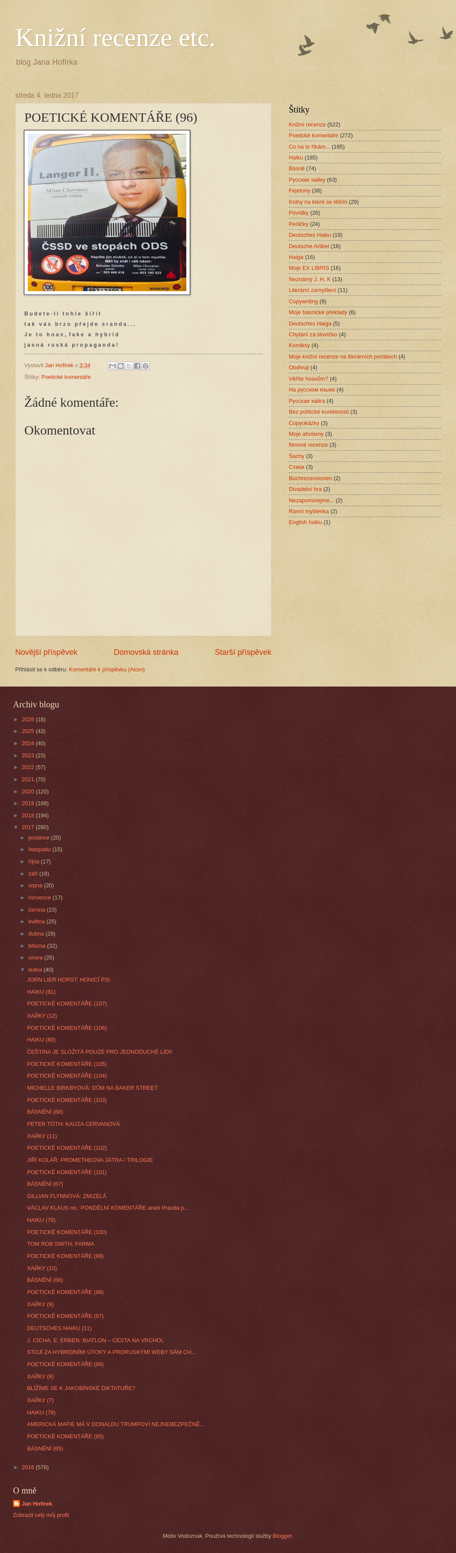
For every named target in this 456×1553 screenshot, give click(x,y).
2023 (29, 755)
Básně (297, 168)
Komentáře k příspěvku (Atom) (107, 669)
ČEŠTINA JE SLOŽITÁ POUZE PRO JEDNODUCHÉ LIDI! (99, 1052)
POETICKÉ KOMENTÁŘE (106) (67, 1028)
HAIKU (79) (41, 1220)
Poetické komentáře (66, 377)
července (40, 897)
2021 (29, 779)
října (34, 861)
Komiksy (299, 345)
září (33, 873)
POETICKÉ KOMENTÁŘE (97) (65, 1316)
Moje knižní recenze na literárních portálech (343, 356)
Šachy (296, 456)
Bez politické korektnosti (319, 411)
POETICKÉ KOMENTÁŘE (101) (67, 1172)
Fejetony (299, 190)
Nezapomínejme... (311, 500)
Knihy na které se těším (318, 202)
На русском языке (312, 389)
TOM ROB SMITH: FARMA (60, 1244)
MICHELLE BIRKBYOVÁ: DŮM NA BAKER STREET (92, 1088)
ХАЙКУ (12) (42, 1015)
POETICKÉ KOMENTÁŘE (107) (67, 1003)
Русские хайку (307, 179)
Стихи (296, 467)
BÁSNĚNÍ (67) (45, 1184)
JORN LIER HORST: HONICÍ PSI (68, 979)
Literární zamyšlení (312, 290)
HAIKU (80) (41, 1039)
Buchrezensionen (310, 478)
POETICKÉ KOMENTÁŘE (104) (67, 1075)
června (37, 909)
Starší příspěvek (243, 652)
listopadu (40, 849)
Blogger (282, 1536)
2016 (29, 1467)
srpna (36, 885)
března (37, 945)
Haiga (296, 257)
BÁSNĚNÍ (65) (45, 1448)
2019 (29, 803)
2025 (29, 731)
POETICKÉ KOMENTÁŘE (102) (67, 1148)
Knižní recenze (307, 124)
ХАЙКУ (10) (42, 1268)
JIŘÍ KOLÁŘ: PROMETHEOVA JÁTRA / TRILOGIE (90, 1160)
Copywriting (303, 301)
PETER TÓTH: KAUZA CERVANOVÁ (73, 1124)
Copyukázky (304, 423)
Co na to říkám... (309, 146)
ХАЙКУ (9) (40, 1304)
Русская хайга (307, 401)
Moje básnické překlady (318, 312)
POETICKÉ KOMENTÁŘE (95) (65, 1436)
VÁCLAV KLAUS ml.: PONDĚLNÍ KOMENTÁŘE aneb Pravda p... (108, 1208)
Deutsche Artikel (309, 246)
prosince (39, 837)
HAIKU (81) (41, 992)
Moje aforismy (306, 434)
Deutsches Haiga (310, 323)
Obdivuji (299, 367)
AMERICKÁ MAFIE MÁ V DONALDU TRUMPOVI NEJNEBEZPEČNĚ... (116, 1424)
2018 (29, 815)
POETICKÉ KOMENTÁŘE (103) (67, 1100)
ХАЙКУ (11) (42, 1136)
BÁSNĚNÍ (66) (45, 1280)
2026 (29, 719)
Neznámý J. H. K (310, 279)
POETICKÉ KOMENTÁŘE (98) (65, 1292)
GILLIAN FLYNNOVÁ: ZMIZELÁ (66, 1196)
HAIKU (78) (41, 1412)
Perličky (298, 224)
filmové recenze (308, 444)
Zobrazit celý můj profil (41, 1515)
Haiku (296, 157)
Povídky (299, 212)
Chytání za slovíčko (313, 334)
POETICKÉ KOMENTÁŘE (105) (67, 1064)
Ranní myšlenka (309, 511)
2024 (29, 743)
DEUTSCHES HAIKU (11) (59, 1328)
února (36, 957)
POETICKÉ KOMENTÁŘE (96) (65, 1364)
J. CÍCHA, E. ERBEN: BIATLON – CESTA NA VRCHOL (95, 1340)
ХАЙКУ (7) (40, 1400)
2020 (29, 791)
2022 (29, 767)
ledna (35, 969)
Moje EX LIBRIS (309, 268)
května (37, 921)
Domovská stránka (146, 652)
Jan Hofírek (37, 1503)
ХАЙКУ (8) (40, 1376)
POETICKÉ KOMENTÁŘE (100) (67, 1232)
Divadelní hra (305, 489)
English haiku (305, 522)
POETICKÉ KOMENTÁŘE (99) (65, 1256)
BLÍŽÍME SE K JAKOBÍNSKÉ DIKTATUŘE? (81, 1388)
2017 (29, 827)
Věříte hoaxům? (308, 378)
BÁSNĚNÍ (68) (45, 1111)
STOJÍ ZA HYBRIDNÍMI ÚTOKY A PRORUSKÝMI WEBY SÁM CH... (111, 1352)
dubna (36, 933)
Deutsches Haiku (310, 235)
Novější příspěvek (46, 652)
